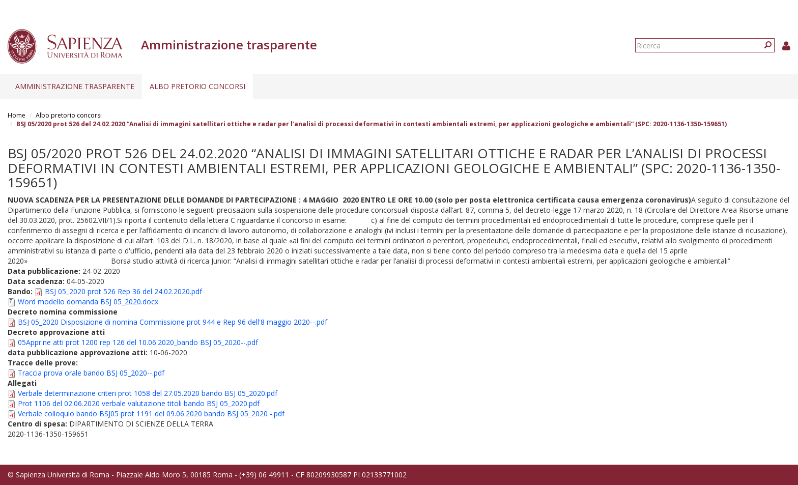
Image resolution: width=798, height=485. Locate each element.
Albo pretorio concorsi (197, 86)
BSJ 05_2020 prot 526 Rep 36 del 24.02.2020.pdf (123, 291)
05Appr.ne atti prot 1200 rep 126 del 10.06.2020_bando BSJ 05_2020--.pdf (138, 342)
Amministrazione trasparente (74, 86)
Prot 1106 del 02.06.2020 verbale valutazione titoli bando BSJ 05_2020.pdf (139, 403)
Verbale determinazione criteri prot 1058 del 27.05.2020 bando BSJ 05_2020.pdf (147, 393)
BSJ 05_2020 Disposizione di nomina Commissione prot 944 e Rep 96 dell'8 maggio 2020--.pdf (172, 322)
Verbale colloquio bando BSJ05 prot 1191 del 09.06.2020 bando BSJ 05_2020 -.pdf (151, 413)
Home (16, 115)
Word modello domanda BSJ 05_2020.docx (88, 301)
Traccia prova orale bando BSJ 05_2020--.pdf (91, 373)
